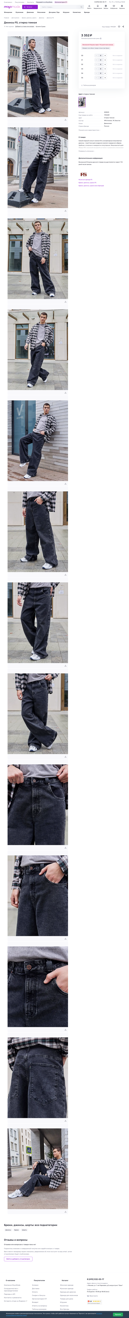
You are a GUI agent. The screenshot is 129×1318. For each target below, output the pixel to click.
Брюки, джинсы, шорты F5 (87, 183)
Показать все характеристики (89, 131)
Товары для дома (66, 1296)
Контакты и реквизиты (12, 1295)
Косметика (77, 13)
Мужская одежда (66, 1287)
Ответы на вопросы (38, 1303)
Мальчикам (41, 13)
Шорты (24, 1230)
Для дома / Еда (54, 13)
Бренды (87, 13)
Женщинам (8, 13)
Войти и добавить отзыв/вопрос (18, 1259)
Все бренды (64, 1306)
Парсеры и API (9, 1292)
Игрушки (66, 13)
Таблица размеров (89, 86)
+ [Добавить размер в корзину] (105, 56)
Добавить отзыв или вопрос (24, 27)
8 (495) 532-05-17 (100, 2)
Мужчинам (19, 13)
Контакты (30, 2)
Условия (35, 1284)
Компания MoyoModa (11, 1284)
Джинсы (8, 1230)
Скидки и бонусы (38, 1293)
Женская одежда (66, 1284)
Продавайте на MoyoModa (44, 2)
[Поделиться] (123, 27)
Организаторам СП (61, 2)
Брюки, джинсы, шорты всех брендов (91, 186)
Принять (118, 1314)
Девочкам (30, 13)
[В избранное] (119, 27)
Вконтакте (92, 1296)
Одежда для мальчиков (68, 1293)
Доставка (35, 1287)
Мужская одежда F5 (85, 180)
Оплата (34, 1290)
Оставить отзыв (14, 1298)
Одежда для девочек (67, 1290)
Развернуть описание (86, 152)
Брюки (16, 1230)
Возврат (35, 1300)
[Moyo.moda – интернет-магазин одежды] (12, 7)
